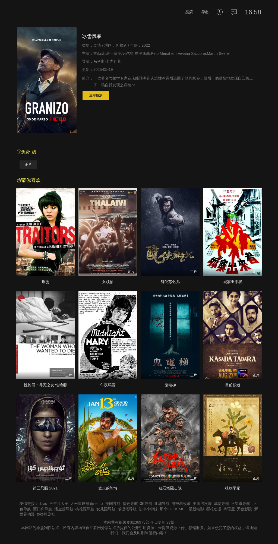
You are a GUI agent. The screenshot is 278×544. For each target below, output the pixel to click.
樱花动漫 (213, 509)
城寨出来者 (232, 282)
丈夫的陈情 (107, 488)
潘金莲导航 (63, 509)
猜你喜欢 (29, 180)
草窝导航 (221, 503)
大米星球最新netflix (86, 503)
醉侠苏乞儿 (170, 282)
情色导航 (130, 503)
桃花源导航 (84, 509)
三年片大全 (58, 503)
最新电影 (196, 509)
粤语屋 (229, 509)
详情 (130, 85)
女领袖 (107, 282)
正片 (28, 165)
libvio (43, 503)
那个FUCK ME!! (173, 509)
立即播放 (95, 95)
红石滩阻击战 (170, 488)
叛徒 (45, 282)
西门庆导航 (42, 509)
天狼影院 (244, 509)
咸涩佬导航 (127, 509)
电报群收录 (181, 503)
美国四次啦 (202, 503)
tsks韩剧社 (46, 514)
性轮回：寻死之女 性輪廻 (45, 385)
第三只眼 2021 (45, 488)
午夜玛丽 (107, 385)
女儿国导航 (105, 509)
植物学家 (232, 488)
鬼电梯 (170, 385)
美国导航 (113, 503)
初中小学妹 (148, 509)
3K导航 (146, 503)
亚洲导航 (161, 503)
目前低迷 (232, 385)
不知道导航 (240, 503)
